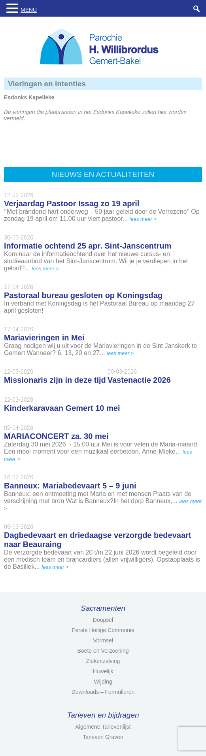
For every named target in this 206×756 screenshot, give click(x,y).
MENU (29, 10)
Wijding (103, 681)
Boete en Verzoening (103, 651)
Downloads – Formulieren (103, 692)
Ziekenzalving (103, 661)
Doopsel (103, 620)
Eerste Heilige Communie (103, 630)
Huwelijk (103, 671)
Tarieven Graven (103, 737)
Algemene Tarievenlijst (103, 727)
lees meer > (143, 219)
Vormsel (103, 640)
